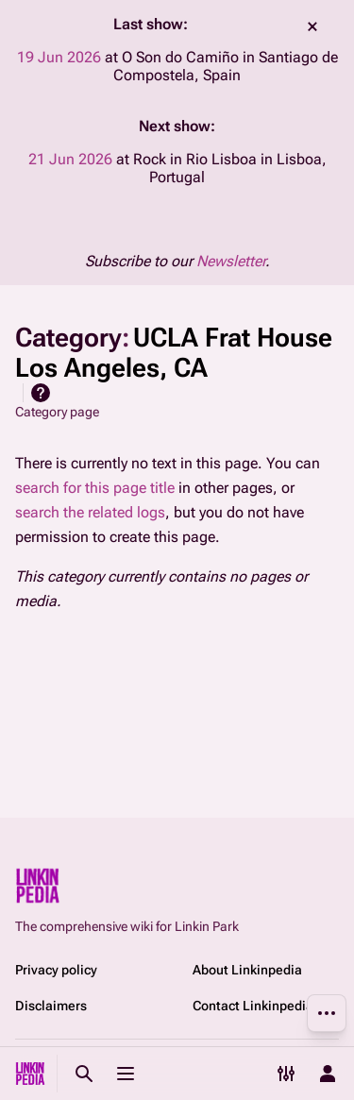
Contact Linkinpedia (253, 1005)
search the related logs (90, 512)
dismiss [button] (312, 26)
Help (40, 392)
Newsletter (230, 261)
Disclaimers (51, 1005)
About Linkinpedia (247, 969)
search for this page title (95, 488)
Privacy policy (56, 969)
